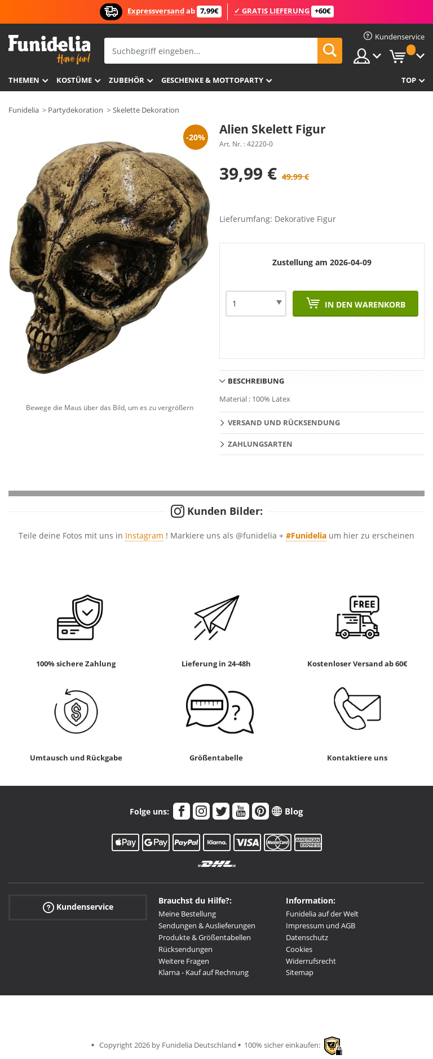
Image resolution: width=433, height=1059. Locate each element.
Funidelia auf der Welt (322, 914)
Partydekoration (75, 110)
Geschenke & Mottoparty (212, 80)
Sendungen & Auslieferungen (206, 925)
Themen (23, 80)
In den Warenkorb (363, 304)
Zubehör (126, 80)
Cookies (299, 949)
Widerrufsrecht (311, 961)
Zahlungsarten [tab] (260, 444)
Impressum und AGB (320, 925)
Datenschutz (307, 937)
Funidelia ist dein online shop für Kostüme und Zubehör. (49, 50)
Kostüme (74, 80)
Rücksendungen (185, 949)
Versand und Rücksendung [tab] (284, 422)
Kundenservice (78, 907)
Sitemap (299, 972)
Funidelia (23, 110)
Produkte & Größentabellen (204, 937)
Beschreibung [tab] (256, 381)
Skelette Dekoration (146, 110)
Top (408, 80)
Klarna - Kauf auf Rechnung (203, 972)
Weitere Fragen (183, 961)
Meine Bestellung (187, 914)
